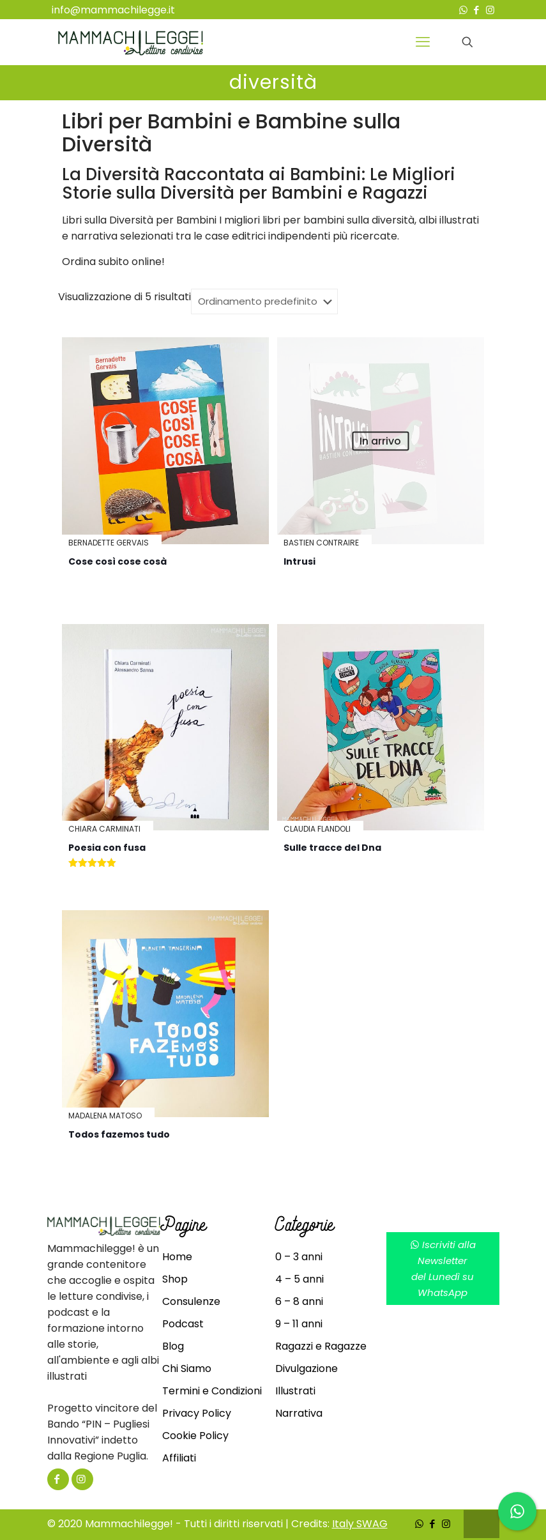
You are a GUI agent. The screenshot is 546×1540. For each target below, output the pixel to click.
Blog (173, 1346)
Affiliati (179, 1458)
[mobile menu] (423, 42)
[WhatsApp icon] (463, 10)
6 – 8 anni (299, 1301)
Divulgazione (306, 1368)
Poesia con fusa (107, 847)
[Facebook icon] (477, 10)
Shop (175, 1279)
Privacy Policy (196, 1413)
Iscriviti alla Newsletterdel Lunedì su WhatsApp (443, 1268)
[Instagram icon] (490, 10)
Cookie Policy (195, 1435)
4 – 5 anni (299, 1279)
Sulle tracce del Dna (332, 847)
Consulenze (191, 1301)
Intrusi (299, 561)
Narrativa (298, 1413)
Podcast (183, 1323)
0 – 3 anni (298, 1256)
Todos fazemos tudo (119, 1134)
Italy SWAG (360, 1523)
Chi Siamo (186, 1368)
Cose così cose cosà (117, 561)
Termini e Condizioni (212, 1391)
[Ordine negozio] (264, 301)
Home (177, 1256)
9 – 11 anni (298, 1323)
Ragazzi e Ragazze (321, 1346)
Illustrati (295, 1391)
